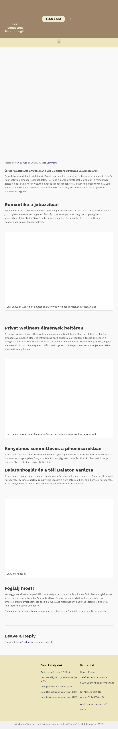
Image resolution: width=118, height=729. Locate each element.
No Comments (50, 163)
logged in (25, 642)
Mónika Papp (21, 163)
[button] (58, 41)
